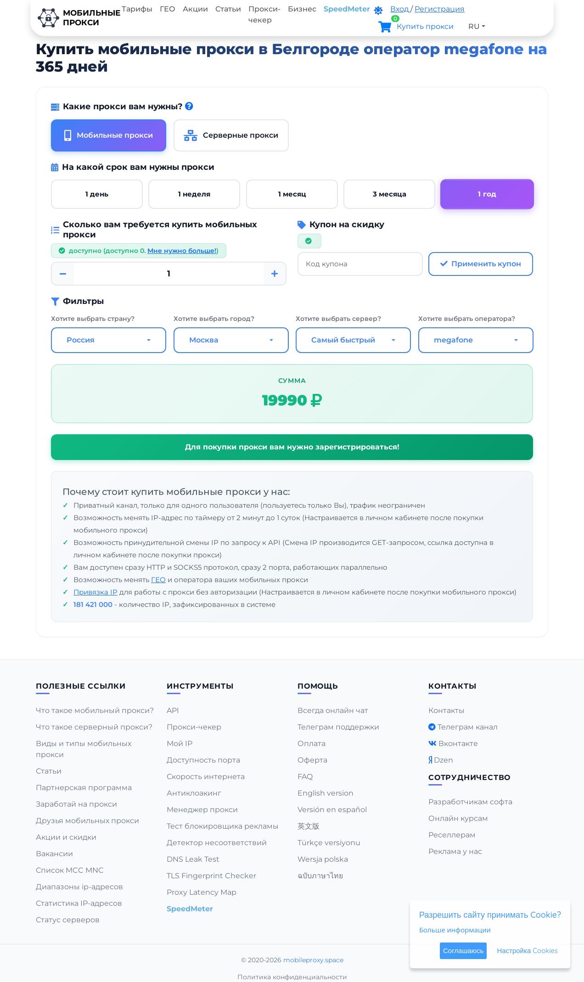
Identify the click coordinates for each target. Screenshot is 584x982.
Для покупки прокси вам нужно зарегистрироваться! (292, 447)
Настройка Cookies (527, 950)
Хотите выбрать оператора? (466, 318)
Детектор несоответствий (217, 842)
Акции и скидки (66, 837)
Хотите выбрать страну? (93, 318)
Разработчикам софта (470, 801)
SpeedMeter (347, 9)
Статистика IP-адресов (79, 903)
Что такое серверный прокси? (94, 727)
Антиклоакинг (194, 793)
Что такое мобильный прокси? (95, 710)
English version (326, 793)
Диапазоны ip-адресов (79, 886)
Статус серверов (68, 919)
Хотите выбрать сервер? (338, 318)
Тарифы (137, 9)
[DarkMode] (378, 10)
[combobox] (108, 340)
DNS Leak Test (193, 859)
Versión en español (332, 809)
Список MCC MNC (70, 870)
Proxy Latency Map (201, 892)
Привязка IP (95, 592)
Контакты (446, 710)
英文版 (309, 826)
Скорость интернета (206, 776)
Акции (195, 9)
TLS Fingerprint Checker (211, 875)
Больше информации (455, 929)
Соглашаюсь (463, 950)
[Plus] (275, 274)
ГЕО (167, 9)
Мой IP (179, 743)
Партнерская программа (84, 787)
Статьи (228, 9)
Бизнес (302, 9)
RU (474, 26)
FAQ (305, 776)
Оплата (312, 743)
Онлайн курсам (458, 818)
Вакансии (54, 853)
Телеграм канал (468, 727)
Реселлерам (452, 834)
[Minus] (63, 274)
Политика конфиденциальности (292, 977)
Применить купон (480, 263)
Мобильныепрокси (74, 18)
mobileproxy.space (313, 960)
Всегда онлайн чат (333, 710)
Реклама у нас (455, 851)
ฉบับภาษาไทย (320, 875)
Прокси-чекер (264, 14)
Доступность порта (203, 760)
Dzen (443, 760)
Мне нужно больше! (181, 251)
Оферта (312, 760)
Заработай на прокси (76, 804)
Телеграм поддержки (338, 727)
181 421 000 (92, 604)
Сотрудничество (469, 777)
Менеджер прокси (202, 809)
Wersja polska (323, 859)
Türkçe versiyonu (329, 842)
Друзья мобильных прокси (87, 820)
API (173, 710)
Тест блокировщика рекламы (223, 826)
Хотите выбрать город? (214, 318)
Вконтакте (458, 743)
